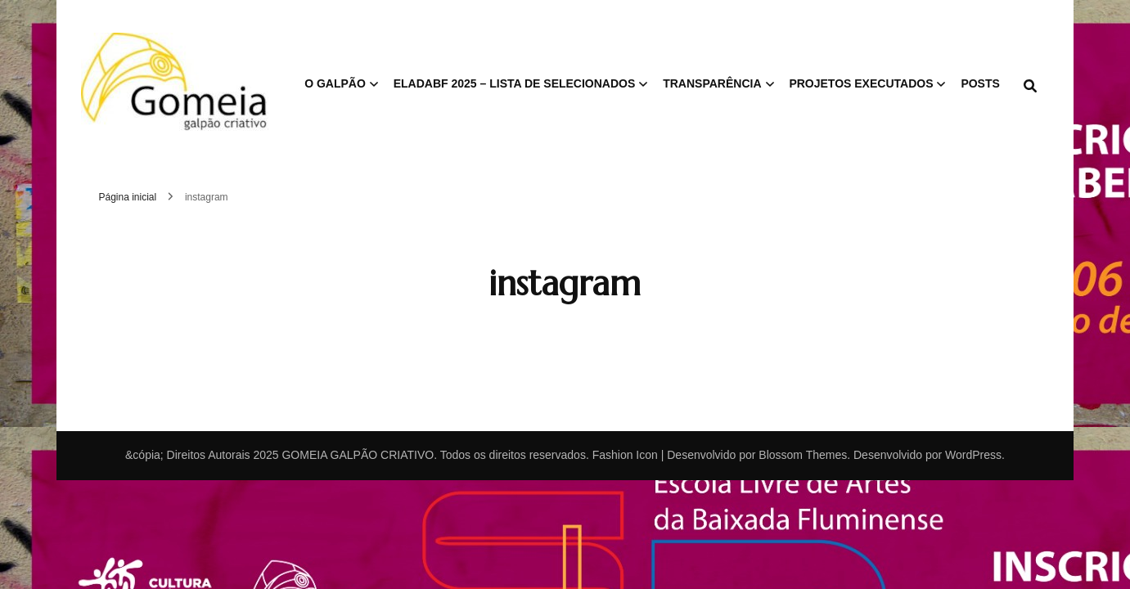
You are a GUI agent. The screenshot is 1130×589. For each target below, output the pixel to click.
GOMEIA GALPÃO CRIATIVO (357, 454)
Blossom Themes (803, 454)
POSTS (980, 83)
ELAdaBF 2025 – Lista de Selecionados (515, 83)
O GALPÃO (335, 83)
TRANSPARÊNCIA (712, 83)
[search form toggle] (1030, 86)
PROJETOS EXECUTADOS (861, 83)
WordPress (973, 454)
